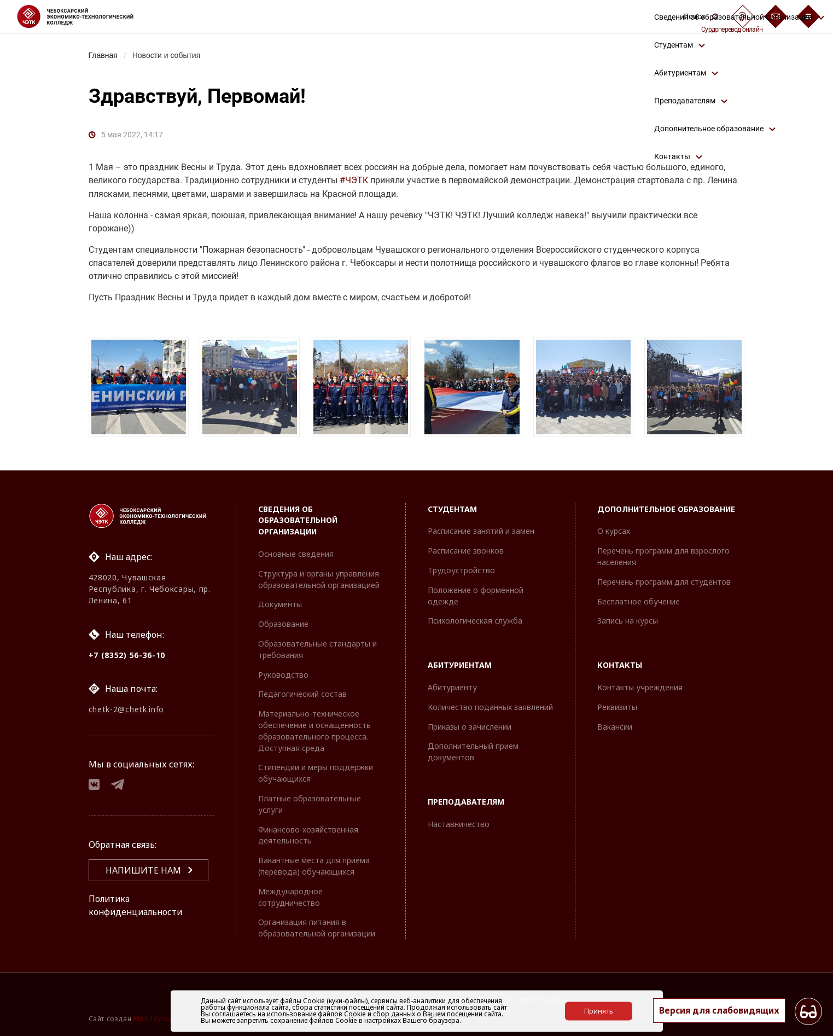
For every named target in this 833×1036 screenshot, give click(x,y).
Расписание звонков (466, 550)
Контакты (619, 665)
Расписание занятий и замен (481, 531)
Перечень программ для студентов (664, 582)
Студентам (452, 509)
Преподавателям (466, 801)
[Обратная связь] (775, 16)
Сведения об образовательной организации (297, 520)
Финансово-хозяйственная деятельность (308, 835)
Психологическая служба (475, 620)
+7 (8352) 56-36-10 (127, 655)
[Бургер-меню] (808, 16)
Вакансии (614, 726)
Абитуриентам (460, 665)
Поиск (700, 16)
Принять (598, 1011)
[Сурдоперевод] (742, 16)
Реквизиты (617, 707)
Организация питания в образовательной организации (316, 928)
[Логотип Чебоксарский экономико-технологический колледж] (84, 16)
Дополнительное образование (666, 509)
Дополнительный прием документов (473, 752)
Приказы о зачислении (469, 726)
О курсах (613, 531)
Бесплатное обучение (638, 601)
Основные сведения (296, 554)
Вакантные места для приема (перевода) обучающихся (314, 866)
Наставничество (459, 824)
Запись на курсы (627, 620)
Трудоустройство (461, 570)
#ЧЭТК (354, 181)
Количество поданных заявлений (490, 707)
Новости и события (168, 55)
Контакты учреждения (640, 687)
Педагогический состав (302, 694)
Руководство (283, 675)
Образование (283, 624)
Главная (104, 55)
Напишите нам (143, 872)
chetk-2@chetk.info (127, 710)
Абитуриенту (452, 687)
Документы (280, 604)
